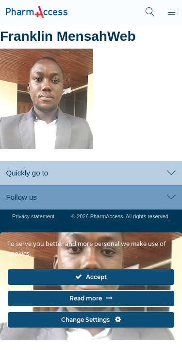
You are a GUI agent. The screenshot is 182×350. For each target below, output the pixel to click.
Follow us (91, 197)
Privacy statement (33, 216)
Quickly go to (91, 173)
